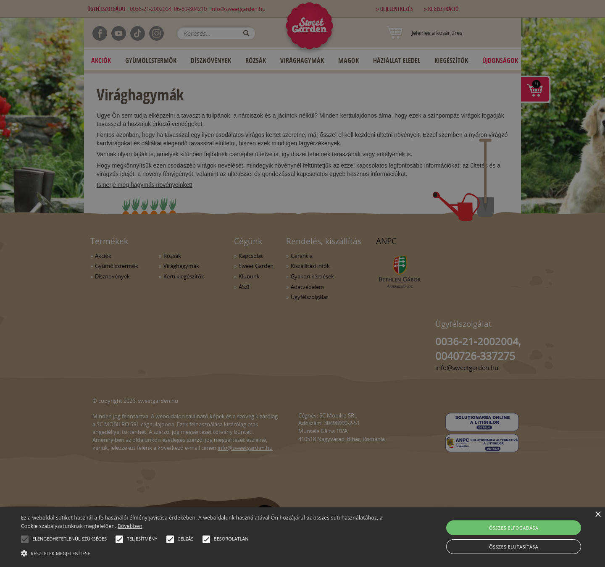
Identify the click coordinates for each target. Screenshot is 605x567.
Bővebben (130, 526)
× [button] (597, 515)
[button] (24, 539)
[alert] (302, 283)
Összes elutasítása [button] (513, 546)
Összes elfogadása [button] (514, 528)
